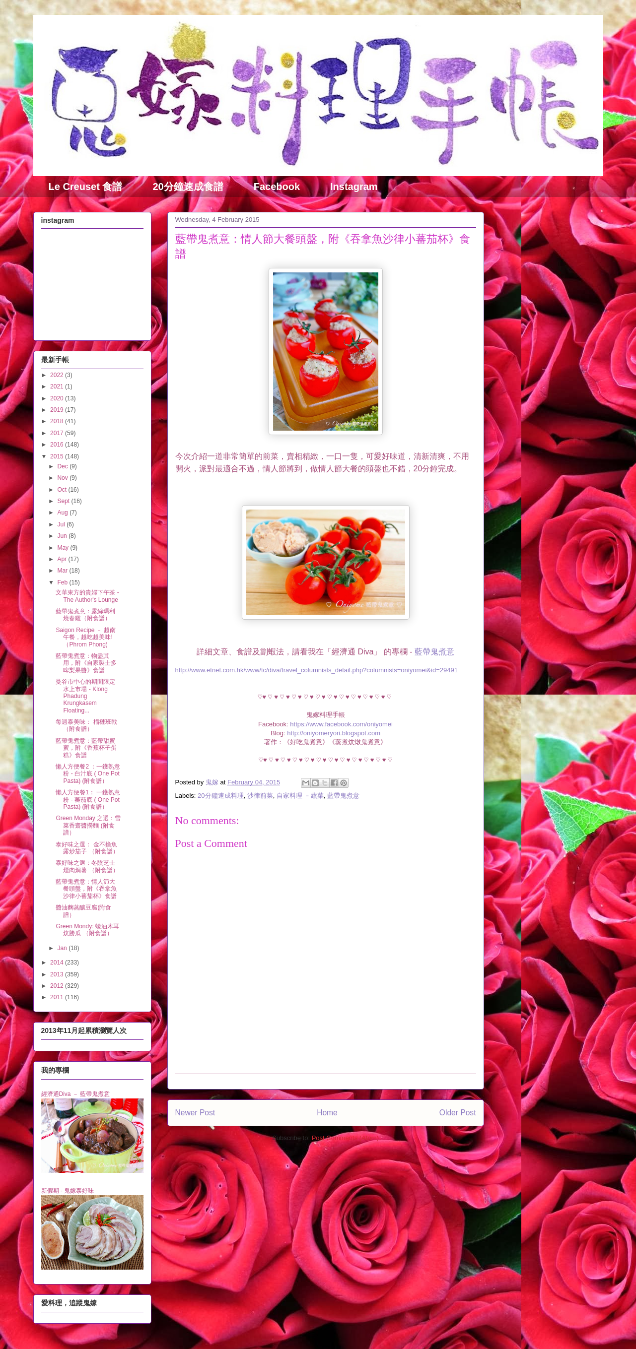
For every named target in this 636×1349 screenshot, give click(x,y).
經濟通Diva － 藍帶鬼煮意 (75, 1094)
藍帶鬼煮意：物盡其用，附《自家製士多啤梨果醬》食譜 (86, 663)
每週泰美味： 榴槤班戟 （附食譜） (86, 725)
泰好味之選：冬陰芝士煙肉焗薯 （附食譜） (87, 866)
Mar (63, 570)
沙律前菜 (260, 795)
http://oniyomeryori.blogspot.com (333, 733)
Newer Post (195, 1112)
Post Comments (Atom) (345, 1138)
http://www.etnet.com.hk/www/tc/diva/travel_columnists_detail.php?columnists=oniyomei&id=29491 (316, 670)
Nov (63, 477)
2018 (57, 421)
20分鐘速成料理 (220, 795)
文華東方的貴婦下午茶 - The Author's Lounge (87, 596)
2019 (57, 409)
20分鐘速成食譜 (187, 186)
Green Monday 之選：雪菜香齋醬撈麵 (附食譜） (88, 825)
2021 (57, 386)
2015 (57, 456)
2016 (57, 444)
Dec (63, 466)
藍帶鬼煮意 (434, 651)
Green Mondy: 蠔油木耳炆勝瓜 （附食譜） (87, 930)
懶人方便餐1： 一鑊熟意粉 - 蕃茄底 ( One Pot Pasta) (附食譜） (88, 799)
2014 (57, 962)
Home (327, 1112)
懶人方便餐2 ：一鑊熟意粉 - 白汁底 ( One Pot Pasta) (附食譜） (88, 773)
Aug (63, 512)
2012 (57, 985)
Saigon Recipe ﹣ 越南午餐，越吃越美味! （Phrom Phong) (86, 637)
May (63, 547)
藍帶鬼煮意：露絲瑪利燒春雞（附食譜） (85, 615)
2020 (57, 398)
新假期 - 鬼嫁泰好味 (67, 1190)
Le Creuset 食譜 (86, 186)
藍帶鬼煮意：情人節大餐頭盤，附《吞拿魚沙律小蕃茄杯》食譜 (86, 888)
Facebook (277, 186)
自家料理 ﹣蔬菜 (300, 795)
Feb (63, 582)
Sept (64, 501)
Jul (62, 524)
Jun (63, 535)
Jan (63, 948)
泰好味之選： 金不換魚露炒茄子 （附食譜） (87, 848)
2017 (57, 433)
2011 (57, 997)
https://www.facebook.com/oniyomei (340, 724)
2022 (57, 375)
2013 (57, 974)
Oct (62, 489)
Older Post (457, 1112)
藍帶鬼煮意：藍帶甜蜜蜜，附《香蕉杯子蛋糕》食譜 (86, 748)
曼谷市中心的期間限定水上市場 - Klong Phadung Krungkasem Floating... (85, 696)
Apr (62, 559)
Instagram (354, 186)
